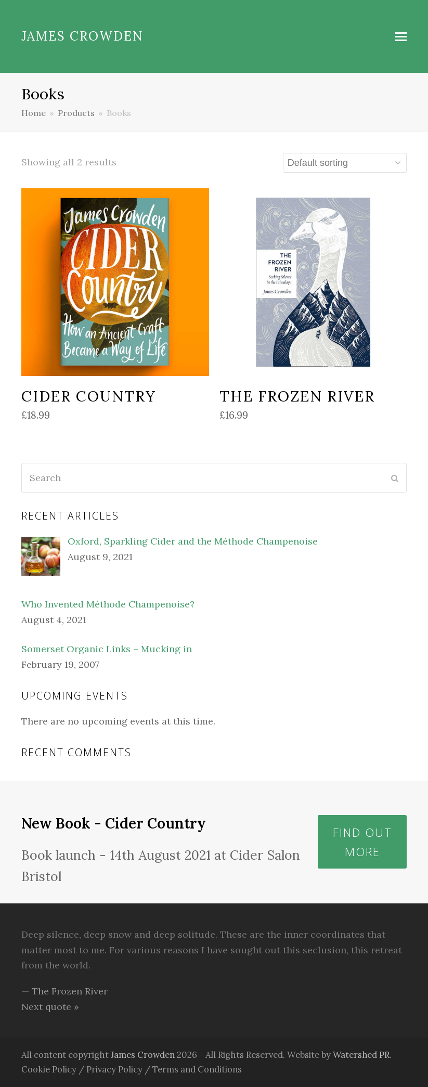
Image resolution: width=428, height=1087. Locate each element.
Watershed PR (362, 1054)
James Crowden (82, 36)
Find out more (362, 841)
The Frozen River (70, 991)
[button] (401, 36)
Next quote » (50, 1007)
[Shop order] (344, 162)
